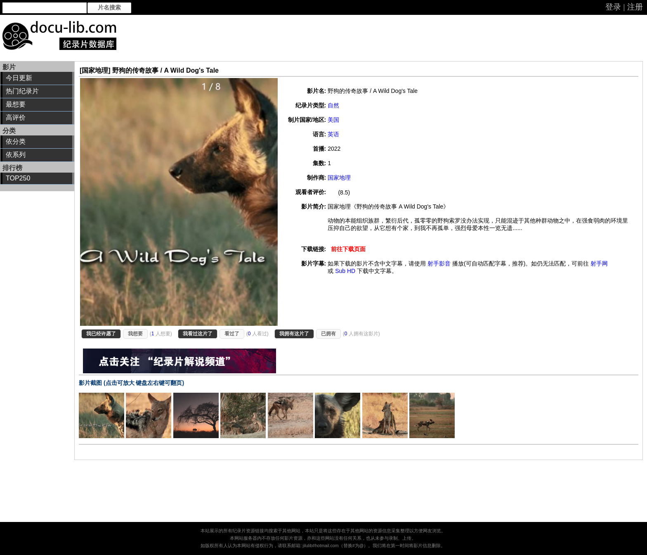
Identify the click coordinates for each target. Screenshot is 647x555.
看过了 (231, 334)
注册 (635, 6)
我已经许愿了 (101, 334)
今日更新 (19, 77)
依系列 (16, 154)
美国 (333, 119)
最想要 (16, 104)
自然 (333, 105)
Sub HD (345, 271)
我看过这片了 (198, 334)
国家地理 (339, 177)
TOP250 (18, 178)
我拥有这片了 (294, 334)
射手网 (599, 263)
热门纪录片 (22, 91)
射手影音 (439, 263)
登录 (613, 6)
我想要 (135, 334)
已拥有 (328, 334)
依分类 (16, 141)
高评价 (16, 117)
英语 (333, 134)
